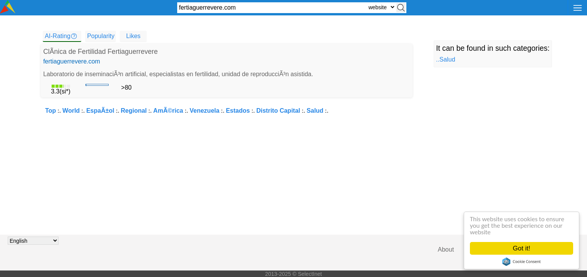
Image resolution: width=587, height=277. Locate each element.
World (71, 110)
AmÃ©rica (168, 110)
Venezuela (204, 110)
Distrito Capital (278, 110)
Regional (134, 110)
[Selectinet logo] (7, 11)
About (446, 249)
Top (50, 110)
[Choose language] (33, 241)
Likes (133, 36)
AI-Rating (57, 36)
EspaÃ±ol (100, 110)
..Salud (445, 59)
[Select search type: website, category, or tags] (381, 7)
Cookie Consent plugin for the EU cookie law (521, 261)
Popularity (100, 36)
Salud (315, 110)
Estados (238, 110)
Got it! (521, 248)
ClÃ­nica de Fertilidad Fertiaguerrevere (100, 51)
